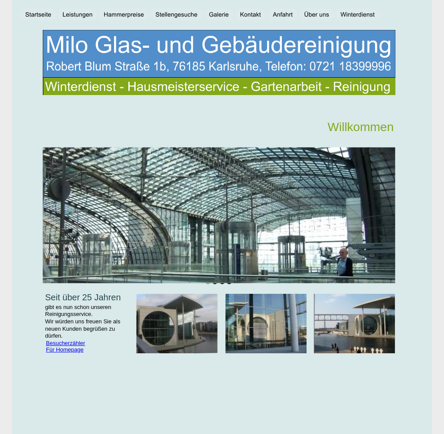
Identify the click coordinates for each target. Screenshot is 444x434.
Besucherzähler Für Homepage (65, 346)
